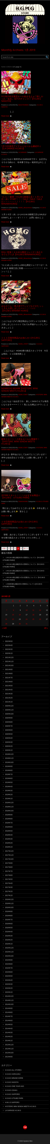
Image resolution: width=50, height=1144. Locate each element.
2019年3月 (9, 791)
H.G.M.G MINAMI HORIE (14, 1078)
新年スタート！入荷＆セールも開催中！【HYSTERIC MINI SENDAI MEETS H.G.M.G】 (20, 441)
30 (20, 624)
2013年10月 (9, 1053)
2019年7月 (9, 774)
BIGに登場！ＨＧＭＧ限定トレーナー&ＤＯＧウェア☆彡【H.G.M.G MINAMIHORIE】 (22, 253)
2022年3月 (9, 649)
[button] (45, 57)
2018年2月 (9, 843)
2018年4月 (9, 835)
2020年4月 (9, 738)
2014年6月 (9, 1020)
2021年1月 (9, 702)
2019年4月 (9, 787)
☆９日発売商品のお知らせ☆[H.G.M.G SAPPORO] (20, 523)
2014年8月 (9, 1012)
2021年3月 (9, 694)
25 (33, 619)
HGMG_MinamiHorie (25, 207)
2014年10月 (9, 1004)
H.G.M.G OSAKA (11, 1090)
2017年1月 (9, 895)
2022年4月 (9, 645)
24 (26, 619)
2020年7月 (9, 726)
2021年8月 (9, 673)
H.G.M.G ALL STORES (13, 1070)
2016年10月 (9, 907)
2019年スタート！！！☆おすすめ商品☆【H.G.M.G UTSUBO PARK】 (20, 496)
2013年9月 (9, 1057)
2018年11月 (9, 807)
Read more (5, 116)
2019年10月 (9, 762)
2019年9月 (9, 766)
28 (6, 624)
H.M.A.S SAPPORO (12, 1102)
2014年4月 (9, 1028)
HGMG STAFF (23, 394)
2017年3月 (9, 887)
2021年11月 (9, 661)
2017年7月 (9, 871)
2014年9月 (9, 1008)
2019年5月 (9, 782)
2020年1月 (9, 750)
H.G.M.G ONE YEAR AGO (14, 1086)
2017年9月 (9, 863)
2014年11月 (9, 1000)
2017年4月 (9, 883)
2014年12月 (9, 996)
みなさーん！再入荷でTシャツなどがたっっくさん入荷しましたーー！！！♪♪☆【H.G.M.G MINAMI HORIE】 (22, 308)
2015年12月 (9, 948)
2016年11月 (9, 903)
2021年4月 (9, 690)
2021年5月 (9, 686)
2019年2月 (9, 795)
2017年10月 (9, 859)
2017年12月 (9, 851)
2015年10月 (9, 956)
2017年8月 (9, 867)
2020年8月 (9, 722)
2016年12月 (9, 899)
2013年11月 (9, 1049)
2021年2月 (9, 698)
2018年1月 (9, 847)
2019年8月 (9, 770)
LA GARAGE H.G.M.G (13, 1110)
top (25, 1127)
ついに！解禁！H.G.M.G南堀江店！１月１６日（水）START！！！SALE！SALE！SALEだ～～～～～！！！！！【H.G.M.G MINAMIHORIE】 (22, 200)
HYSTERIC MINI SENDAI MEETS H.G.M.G (20, 1106)
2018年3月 (9, 839)
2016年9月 (9, 911)
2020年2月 (9, 746)
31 (26, 624)
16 (20, 615)
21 (6, 619)
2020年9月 (9, 718)
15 (13, 615)
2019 (9, 67)
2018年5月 (9, 831)
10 (26, 610)
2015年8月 (9, 964)
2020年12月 (9, 706)
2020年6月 (9, 730)
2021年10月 (9, 665)
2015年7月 (9, 968)
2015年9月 (9, 960)
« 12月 (4, 628)
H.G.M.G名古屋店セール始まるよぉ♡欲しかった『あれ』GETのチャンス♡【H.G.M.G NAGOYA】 (22, 98)
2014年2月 (9, 1037)
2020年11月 (9, 710)
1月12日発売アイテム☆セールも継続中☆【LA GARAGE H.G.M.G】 (21, 147)
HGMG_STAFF (23, 344)
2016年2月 (9, 940)
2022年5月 (9, 641)
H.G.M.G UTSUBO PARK (14, 1098)
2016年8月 (9, 916)
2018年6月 (9, 827)
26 (40, 619)
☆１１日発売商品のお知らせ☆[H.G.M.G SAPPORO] (21, 339)
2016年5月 (9, 928)
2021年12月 (9, 657)
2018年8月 (9, 819)
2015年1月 (9, 992)
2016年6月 (9, 924)
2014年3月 (9, 1033)
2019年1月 (9, 799)
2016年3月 (9, 936)
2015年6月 (9, 972)
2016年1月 (9, 944)
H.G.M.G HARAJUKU (12, 1074)
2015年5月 (9, 976)
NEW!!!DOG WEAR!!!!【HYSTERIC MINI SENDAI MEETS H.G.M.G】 (19, 389)
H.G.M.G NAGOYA (12, 1082)
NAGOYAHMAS (23, 105)
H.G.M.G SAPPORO (12, 1094)
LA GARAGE (22, 152)
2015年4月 (9, 980)
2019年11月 (9, 758)
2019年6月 (9, 778)
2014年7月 (9, 1016)
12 (40, 610)
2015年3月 (9, 984)
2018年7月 (9, 823)
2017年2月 (9, 891)
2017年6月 (9, 875)
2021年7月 (9, 678)
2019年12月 (9, 754)
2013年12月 (9, 1045)
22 (13, 619)
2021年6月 (9, 682)
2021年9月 (9, 669)
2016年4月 (9, 932)
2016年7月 (9, 920)
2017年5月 (9, 879)
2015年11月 (9, 952)
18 (33, 615)
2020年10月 (9, 714)
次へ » (26, 548)
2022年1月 (9, 653)
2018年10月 (9, 811)
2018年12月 (9, 803)
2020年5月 (9, 734)
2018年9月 (9, 815)
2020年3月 (9, 742)
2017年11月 (9, 855)
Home (3, 67)
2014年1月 (9, 1041)
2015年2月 (9, 988)
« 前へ (4, 548)
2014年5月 (9, 1024)
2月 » (46, 628)
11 (33, 610)
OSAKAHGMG (23, 501)
